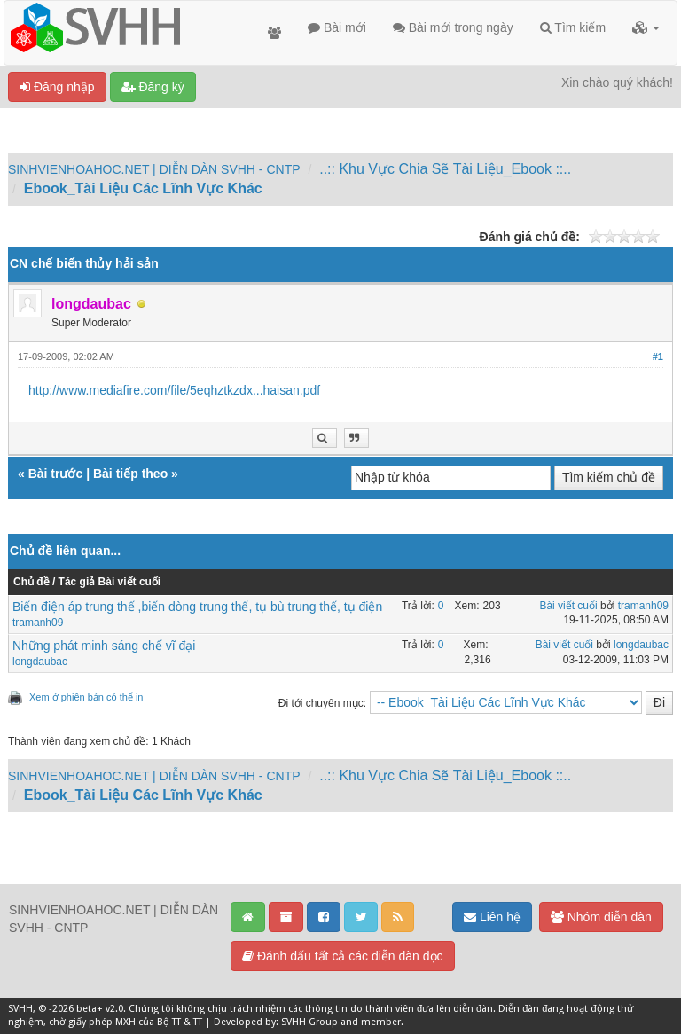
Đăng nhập (57, 87)
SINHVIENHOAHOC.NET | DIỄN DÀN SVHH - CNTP (154, 169)
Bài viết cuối (568, 605)
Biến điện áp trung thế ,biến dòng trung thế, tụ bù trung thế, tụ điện (197, 606)
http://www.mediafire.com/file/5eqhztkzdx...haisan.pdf (174, 390)
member (381, 1022)
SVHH (20, 1008)
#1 (658, 356)
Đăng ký (152, 87)
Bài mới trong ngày (453, 27)
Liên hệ (492, 917)
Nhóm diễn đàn (601, 917)
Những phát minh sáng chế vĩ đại (103, 645)
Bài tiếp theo (130, 473)
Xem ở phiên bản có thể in (86, 697)
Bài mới (337, 27)
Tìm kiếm (573, 27)
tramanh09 (37, 622)
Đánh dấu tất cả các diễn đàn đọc (342, 956)
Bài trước (55, 473)
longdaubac (39, 661)
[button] (646, 27)
